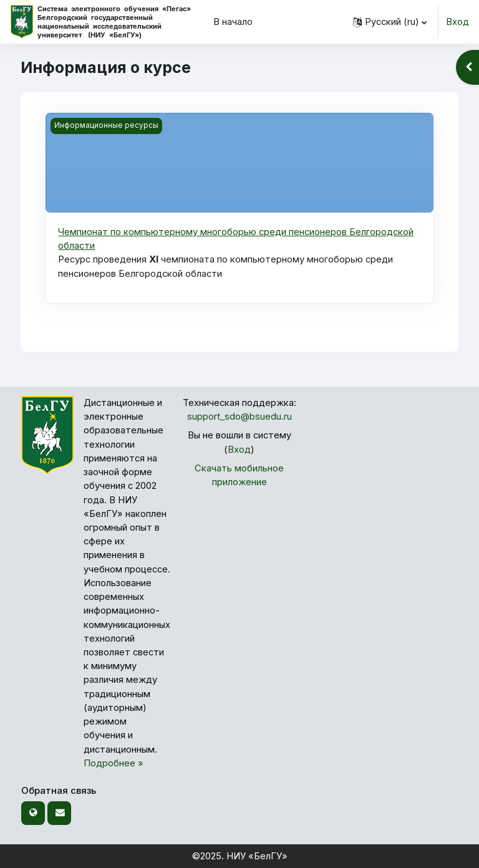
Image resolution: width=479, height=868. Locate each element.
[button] (389, 22)
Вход (457, 21)
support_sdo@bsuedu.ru (239, 416)
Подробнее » (113, 763)
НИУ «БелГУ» (257, 856)
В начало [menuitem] (233, 21)
